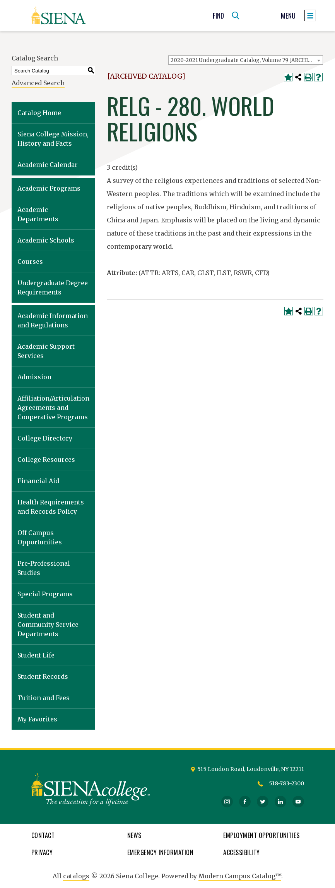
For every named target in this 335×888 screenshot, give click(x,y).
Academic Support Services (46, 351)
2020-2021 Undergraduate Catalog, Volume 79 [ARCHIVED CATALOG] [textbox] (247, 60)
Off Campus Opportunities (39, 537)
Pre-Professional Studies (43, 568)
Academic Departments (37, 214)
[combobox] (245, 60)
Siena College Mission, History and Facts (53, 138)
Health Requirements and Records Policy (50, 506)
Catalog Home (39, 113)
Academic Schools (45, 240)
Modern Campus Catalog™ (239, 876)
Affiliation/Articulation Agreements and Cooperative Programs (53, 407)
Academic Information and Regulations (52, 320)
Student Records (42, 676)
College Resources (46, 459)
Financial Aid (38, 481)
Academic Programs (48, 188)
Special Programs (45, 594)
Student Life (36, 655)
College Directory (44, 438)
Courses (30, 261)
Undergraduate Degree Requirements (52, 287)
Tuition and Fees (43, 698)
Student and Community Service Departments (48, 624)
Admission (34, 377)
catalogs (76, 876)
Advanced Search (38, 83)
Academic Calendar (47, 165)
